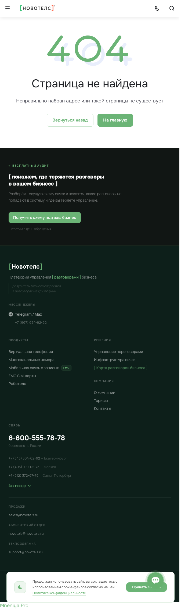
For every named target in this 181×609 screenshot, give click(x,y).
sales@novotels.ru (23, 514)
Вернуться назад (70, 120)
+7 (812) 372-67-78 (40, 475)
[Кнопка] (7, 8)
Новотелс (25, 266)
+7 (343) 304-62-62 (38, 458)
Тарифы (101, 400)
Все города (20, 485)
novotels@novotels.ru (26, 533)
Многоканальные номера (32, 359)
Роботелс (17, 383)
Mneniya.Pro (14, 605)
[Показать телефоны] (157, 8)
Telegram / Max (25, 314)
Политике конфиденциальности (59, 592)
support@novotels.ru (26, 552)
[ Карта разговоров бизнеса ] (121, 367)
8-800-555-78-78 (37, 437)
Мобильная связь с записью (40, 368)
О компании (104, 392)
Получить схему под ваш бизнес (44, 217)
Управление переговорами (118, 351)
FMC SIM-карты (22, 375)
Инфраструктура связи (115, 359)
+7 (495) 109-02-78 (32, 466)
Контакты (102, 408)
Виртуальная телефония (31, 351)
